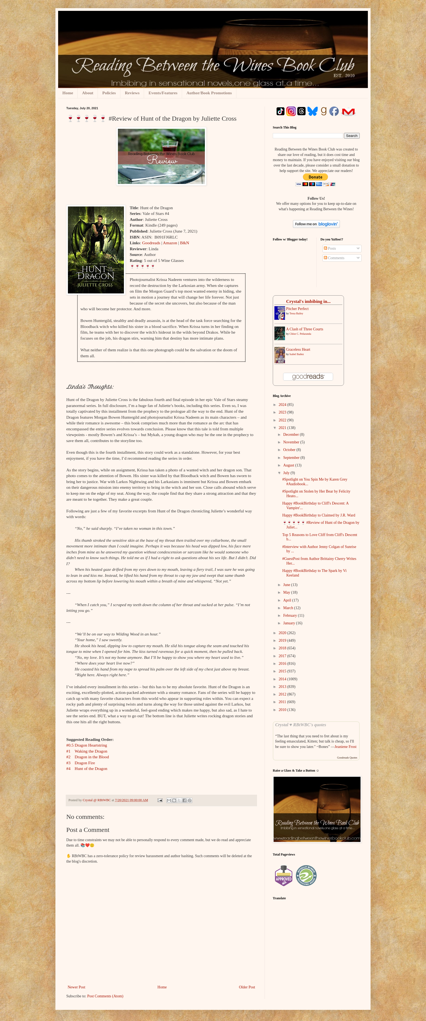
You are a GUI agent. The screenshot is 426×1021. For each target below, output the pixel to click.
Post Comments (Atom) (105, 996)
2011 (283, 702)
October (289, 450)
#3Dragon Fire (80, 762)
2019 (283, 640)
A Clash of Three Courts (304, 329)
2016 (283, 664)
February (290, 615)
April (287, 600)
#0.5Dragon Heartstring (86, 745)
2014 (283, 679)
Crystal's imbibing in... (308, 301)
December (291, 435)
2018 (283, 648)
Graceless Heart (298, 349)
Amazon (170, 242)
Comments (334, 258)
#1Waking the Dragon (86, 751)
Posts (330, 248)
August (289, 465)
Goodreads (151, 242)
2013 (283, 687)
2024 (283, 405)
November (291, 442)
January (289, 623)
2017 (283, 656)
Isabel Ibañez (297, 354)
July (286, 473)
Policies (109, 92)
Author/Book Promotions (209, 92)
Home (67, 92)
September (291, 458)
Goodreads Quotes (347, 757)
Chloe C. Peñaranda (300, 333)
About (87, 92)
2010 (283, 710)
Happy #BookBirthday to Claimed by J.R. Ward (318, 515)
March (288, 608)
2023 (283, 412)
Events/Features (163, 92)
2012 (283, 694)
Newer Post (76, 987)
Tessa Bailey (296, 313)
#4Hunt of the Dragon (86, 768)
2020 (283, 633)
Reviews (132, 92)
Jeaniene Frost (345, 747)
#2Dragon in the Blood (87, 756)
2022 (283, 420)
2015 (283, 671)
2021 (283, 428)
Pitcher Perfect (297, 309)
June (287, 585)
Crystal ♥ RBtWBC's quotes (300, 724)
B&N (184, 242)
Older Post (247, 987)
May (287, 592)
